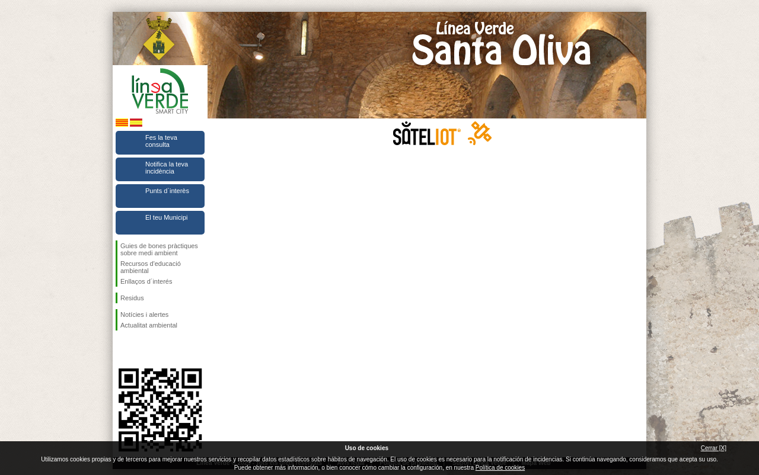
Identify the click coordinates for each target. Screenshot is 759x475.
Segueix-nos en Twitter (142, 349)
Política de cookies (500, 467)
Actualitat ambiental (148, 325)
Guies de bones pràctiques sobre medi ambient (159, 249)
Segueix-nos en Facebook (123, 349)
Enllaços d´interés (146, 281)
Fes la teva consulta (161, 141)
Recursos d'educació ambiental (150, 267)
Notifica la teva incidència (166, 168)
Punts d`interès (167, 190)
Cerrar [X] (713, 448)
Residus (132, 297)
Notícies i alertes (144, 314)
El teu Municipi (166, 217)
